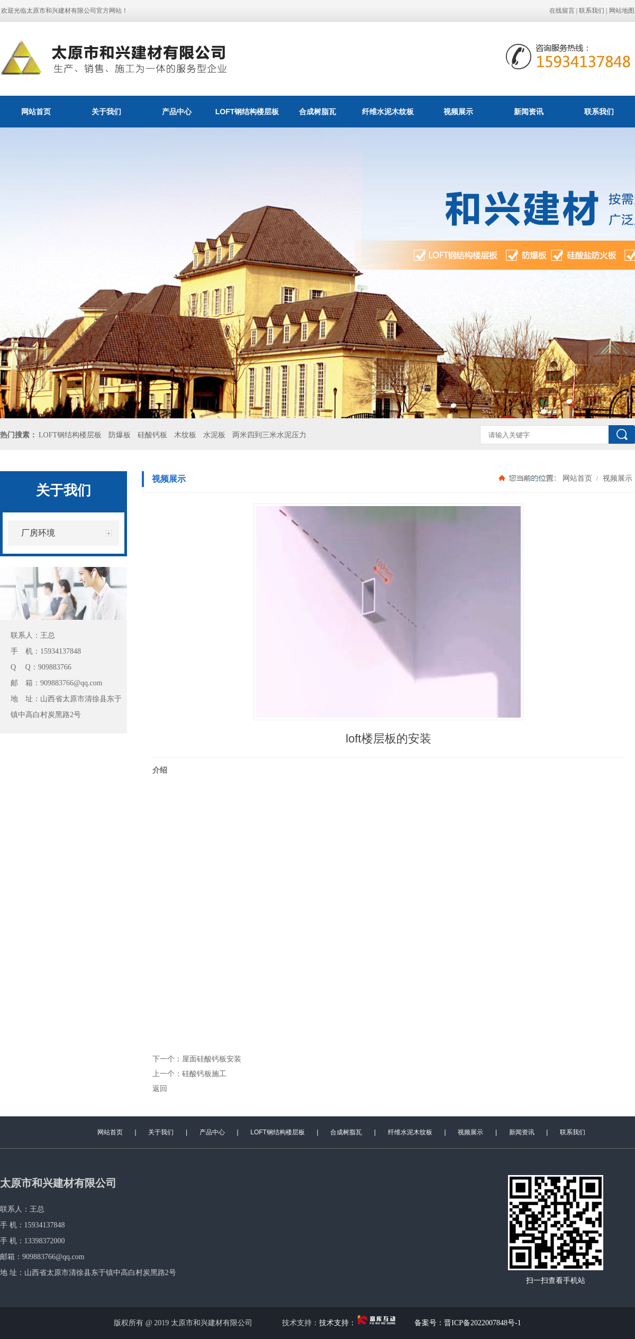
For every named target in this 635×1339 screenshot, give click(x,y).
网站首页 (36, 111)
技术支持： (359, 1323)
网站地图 (621, 10)
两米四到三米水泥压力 (269, 435)
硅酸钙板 (152, 435)
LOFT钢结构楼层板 (247, 111)
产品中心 (177, 111)
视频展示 (458, 111)
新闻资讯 (528, 111)
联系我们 (591, 10)
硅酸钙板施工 (204, 1073)
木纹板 (185, 435)
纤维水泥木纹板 (388, 111)
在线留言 (562, 10)
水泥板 (214, 435)
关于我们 (106, 111)
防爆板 (119, 435)
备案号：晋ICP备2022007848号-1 (467, 1323)
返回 (159, 1088)
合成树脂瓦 (317, 111)
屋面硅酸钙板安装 (211, 1058)
